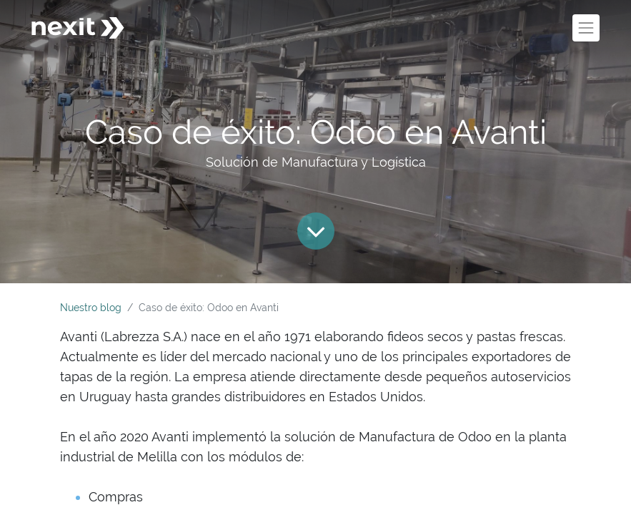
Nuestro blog (90, 307)
